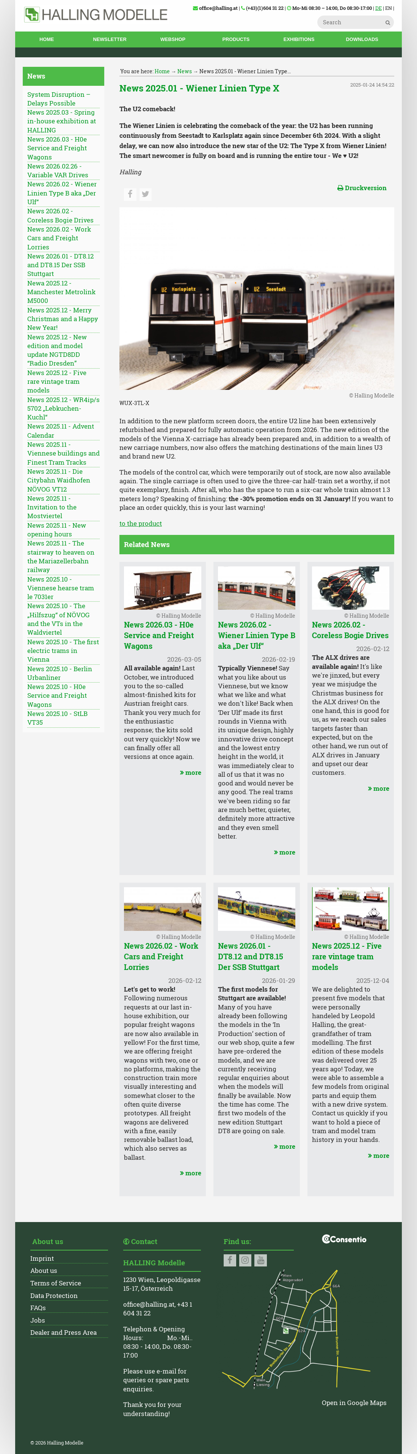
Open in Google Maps (354, 1403)
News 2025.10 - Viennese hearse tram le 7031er (60, 588)
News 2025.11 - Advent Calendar (60, 430)
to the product (140, 523)
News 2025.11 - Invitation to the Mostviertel (52, 507)
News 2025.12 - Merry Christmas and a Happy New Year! (62, 319)
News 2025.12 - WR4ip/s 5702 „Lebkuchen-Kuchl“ (63, 409)
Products (235, 39)
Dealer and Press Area (63, 1332)
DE (378, 8)
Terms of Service (55, 1283)
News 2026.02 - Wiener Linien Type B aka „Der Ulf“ (62, 193)
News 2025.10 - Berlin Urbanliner (59, 673)
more (189, 772)
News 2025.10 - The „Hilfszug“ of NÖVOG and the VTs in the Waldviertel (58, 619)
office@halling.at (148, 1304)
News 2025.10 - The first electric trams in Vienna (63, 651)
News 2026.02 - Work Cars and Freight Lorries (59, 238)
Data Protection (54, 1296)
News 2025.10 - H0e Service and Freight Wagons (57, 696)
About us (43, 1270)
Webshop (172, 39)
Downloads (362, 39)
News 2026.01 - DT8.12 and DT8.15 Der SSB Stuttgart (60, 265)
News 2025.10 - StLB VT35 (57, 718)
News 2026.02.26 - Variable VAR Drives (57, 170)
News (184, 71)
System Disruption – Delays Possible (59, 98)
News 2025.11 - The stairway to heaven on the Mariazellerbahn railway (60, 556)
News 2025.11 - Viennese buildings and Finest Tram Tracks (63, 453)
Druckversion (362, 188)
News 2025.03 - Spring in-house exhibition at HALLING (61, 121)
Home (46, 39)
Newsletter (110, 39)
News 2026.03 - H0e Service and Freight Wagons (57, 148)
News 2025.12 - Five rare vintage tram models (56, 382)
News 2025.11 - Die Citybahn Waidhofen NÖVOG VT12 (58, 480)
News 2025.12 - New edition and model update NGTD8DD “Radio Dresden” (57, 350)
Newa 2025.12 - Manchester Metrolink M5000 (61, 292)
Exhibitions (299, 39)
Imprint (42, 1258)
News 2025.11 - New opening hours (56, 529)
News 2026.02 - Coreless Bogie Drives (60, 215)
